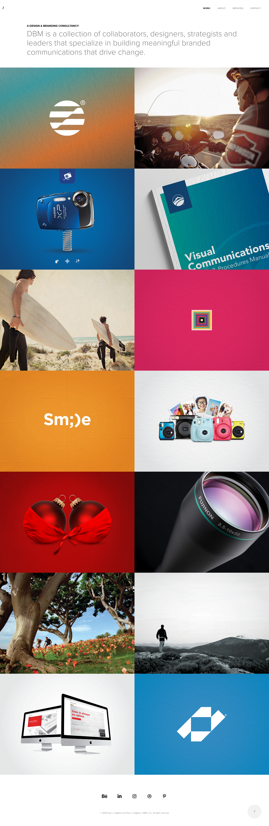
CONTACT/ (255, 8)
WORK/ (207, 8)
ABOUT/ (222, 8)
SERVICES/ (238, 8)
